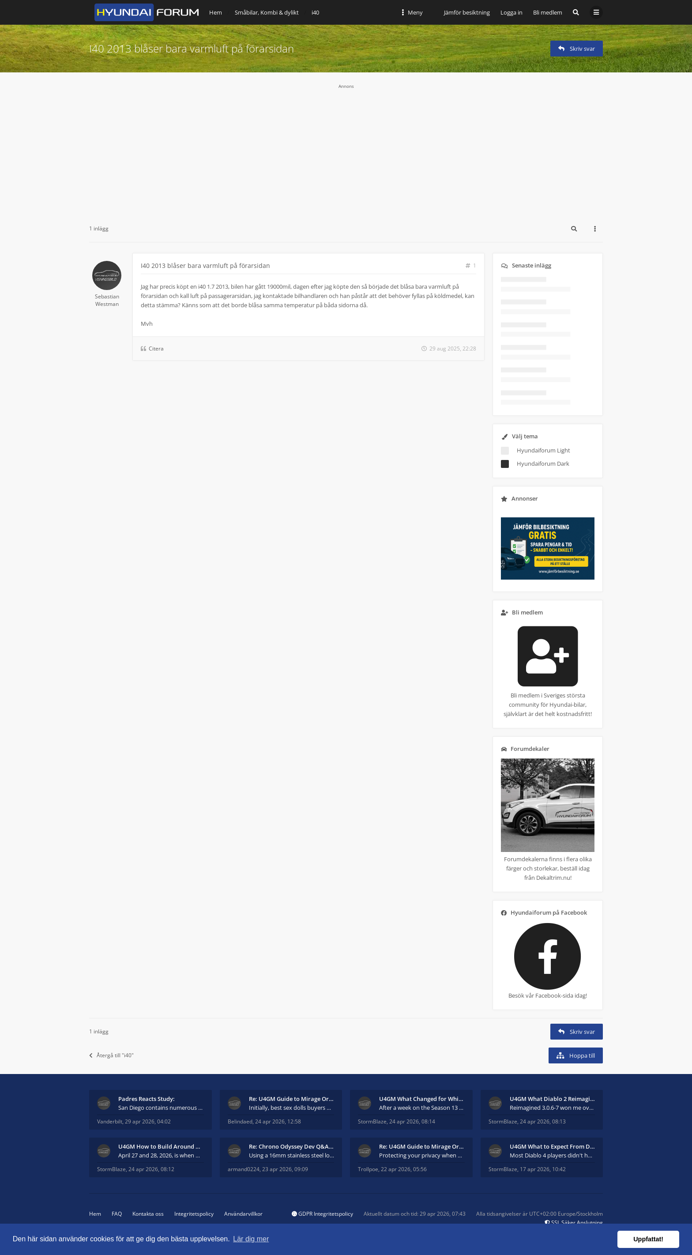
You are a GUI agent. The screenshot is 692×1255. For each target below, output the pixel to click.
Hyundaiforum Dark (543, 463)
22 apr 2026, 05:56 (404, 1169)
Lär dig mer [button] (251, 1239)
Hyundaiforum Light (543, 450)
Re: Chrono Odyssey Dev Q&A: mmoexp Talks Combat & (292, 1146)
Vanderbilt (109, 1121)
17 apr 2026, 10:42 (543, 1169)
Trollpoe (368, 1169)
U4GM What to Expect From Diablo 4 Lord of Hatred (552, 1146)
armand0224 (244, 1169)
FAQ (117, 1213)
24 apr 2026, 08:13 (543, 1121)
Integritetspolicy (194, 1213)
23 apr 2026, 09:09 (285, 1169)
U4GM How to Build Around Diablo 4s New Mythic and (161, 1146)
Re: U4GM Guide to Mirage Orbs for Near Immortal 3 (292, 1099)
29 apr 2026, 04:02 (148, 1121)
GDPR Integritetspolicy (322, 1213)
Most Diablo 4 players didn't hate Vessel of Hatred (552, 1155)
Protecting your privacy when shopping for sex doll (422, 1155)
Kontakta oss (148, 1213)
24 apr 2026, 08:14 (412, 1121)
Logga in (511, 12)
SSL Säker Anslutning (574, 1222)
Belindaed (240, 1121)
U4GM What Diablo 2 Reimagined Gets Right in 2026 (552, 1099)
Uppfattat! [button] (648, 1239)
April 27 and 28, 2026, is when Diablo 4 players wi (161, 1155)
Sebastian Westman (107, 300)
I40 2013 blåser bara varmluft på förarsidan (191, 48)
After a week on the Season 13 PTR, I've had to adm (422, 1108)
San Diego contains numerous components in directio (161, 1108)
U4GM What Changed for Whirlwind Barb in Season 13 (422, 1099)
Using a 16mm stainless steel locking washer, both (292, 1155)
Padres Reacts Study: (146, 1099)
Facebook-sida (554, 995)
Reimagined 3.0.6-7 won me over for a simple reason (552, 1108)
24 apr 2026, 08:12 (151, 1169)
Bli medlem (547, 12)
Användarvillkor (243, 1213)
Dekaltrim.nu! (554, 878)
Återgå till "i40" (111, 1055)
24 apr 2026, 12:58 (278, 1121)
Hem (95, 1213)
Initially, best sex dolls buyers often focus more (292, 1108)
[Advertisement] (346, 151)
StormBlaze (372, 1121)
